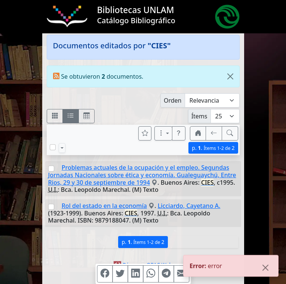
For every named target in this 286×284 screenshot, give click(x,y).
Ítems (199, 116)
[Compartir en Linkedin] (135, 274)
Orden (173, 100)
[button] (178, 133)
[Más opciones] (163, 133)
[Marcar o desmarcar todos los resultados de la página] (53, 147)
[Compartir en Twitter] (120, 274)
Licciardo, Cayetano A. (189, 206)
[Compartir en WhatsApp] (151, 274)
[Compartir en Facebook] (105, 274)
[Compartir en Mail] (181, 274)
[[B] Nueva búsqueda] (230, 133)
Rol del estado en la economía (104, 206)
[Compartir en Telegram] (166, 274)
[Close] (230, 76)
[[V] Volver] (214, 133)
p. (213, 148)
